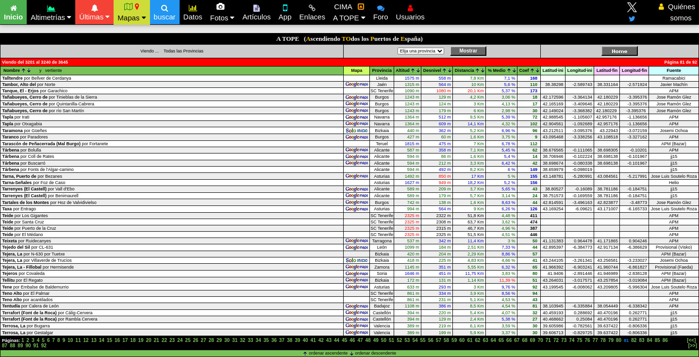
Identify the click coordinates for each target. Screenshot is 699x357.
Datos (192, 11)
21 (156, 340)
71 (548, 340)
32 (242, 340)
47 (360, 340)
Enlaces (312, 11)
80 (618, 340)
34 (258, 340)
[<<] (691, 340)
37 (281, 340)
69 (532, 340)
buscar (165, 11)
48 (368, 340)
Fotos (222, 12)
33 (250, 340)
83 (641, 340)
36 (274, 340)
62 (478, 340)
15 (109, 340)
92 (44, 345)
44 (336, 340)
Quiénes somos (677, 12)
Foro (380, 11)
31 (234, 340)
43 (329, 340)
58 (446, 340)
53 (407, 340)
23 (172, 340)
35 (266, 340)
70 (540, 340)
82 (633, 340)
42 (321, 340)
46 (352, 340)
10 (70, 340)
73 (563, 340)
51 (391, 340)
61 (469, 340)
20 (148, 340)
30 (227, 340)
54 (414, 340)
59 (454, 340)
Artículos (256, 11)
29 (219, 340)
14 (101, 340)
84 (649, 340)
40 (305, 340)
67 (516, 340)
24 (180, 340)
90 (28, 345)
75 (579, 340)
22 (164, 340)
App (285, 11)
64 (493, 340)
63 (485, 340)
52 (399, 340)
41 (313, 340)
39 (297, 340)
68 (524, 340)
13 (94, 340)
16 (117, 340)
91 (36, 345)
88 (12, 345)
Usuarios (410, 11)
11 (78, 340)
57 (438, 340)
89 (20, 345)
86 (665, 340)
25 (187, 340)
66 (509, 340)
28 (211, 340)
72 (556, 340)
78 (603, 340)
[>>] (692, 345)
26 (195, 340)
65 (501, 340)
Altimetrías (51, 11)
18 (132, 340)
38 (289, 340)
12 (86, 340)
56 (430, 340)
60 (462, 340)
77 (595, 340)
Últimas (94, 11)
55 (423, 340)
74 (571, 340)
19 (140, 340)
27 (203, 340)
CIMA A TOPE (349, 12)
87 (4, 345)
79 (611, 340)
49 (376, 340)
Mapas (131, 12)
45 (344, 340)
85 (657, 340)
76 (587, 340)
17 (125, 340)
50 (383, 340)
